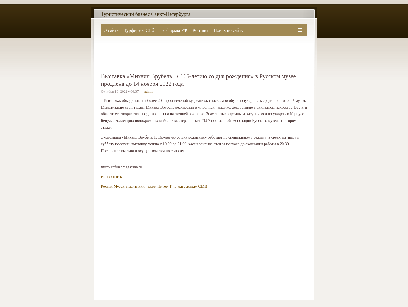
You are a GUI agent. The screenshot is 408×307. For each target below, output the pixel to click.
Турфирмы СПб (139, 30)
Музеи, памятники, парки (135, 186)
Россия (107, 186)
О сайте (111, 30)
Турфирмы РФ (173, 30)
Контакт (200, 30)
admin (148, 91)
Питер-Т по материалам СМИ (182, 186)
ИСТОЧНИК (112, 177)
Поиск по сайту (228, 30)
